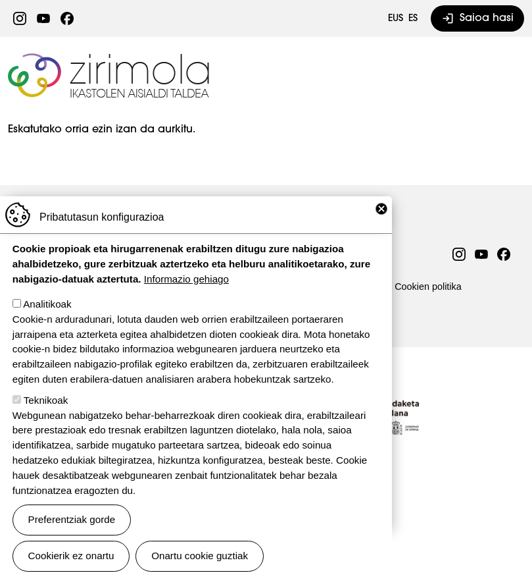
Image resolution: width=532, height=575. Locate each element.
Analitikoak (47, 320)
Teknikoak (46, 416)
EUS (395, 19)
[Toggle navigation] (506, 74)
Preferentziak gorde (72, 535)
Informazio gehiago (186, 295)
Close (381, 225)
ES (413, 19)
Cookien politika (428, 286)
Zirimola (110, 57)
